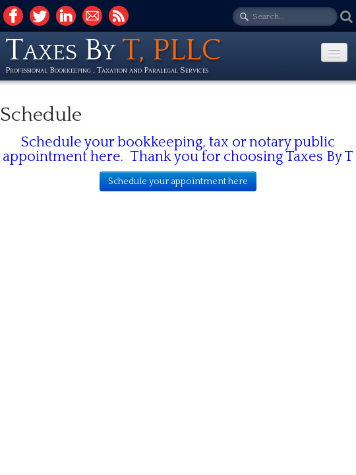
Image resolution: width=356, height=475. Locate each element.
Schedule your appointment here (178, 181)
